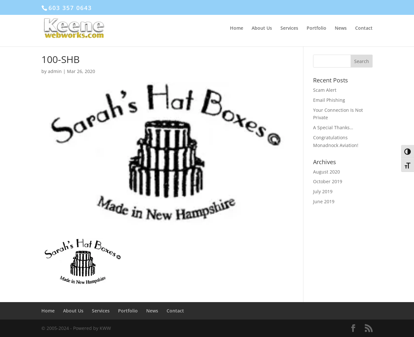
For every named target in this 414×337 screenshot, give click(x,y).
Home (236, 28)
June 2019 (323, 201)
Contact (364, 28)
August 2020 (326, 172)
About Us (262, 28)
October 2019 (327, 181)
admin (55, 71)
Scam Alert (324, 90)
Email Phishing (329, 100)
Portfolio (316, 28)
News (341, 28)
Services (289, 28)
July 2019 (322, 191)
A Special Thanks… (333, 127)
